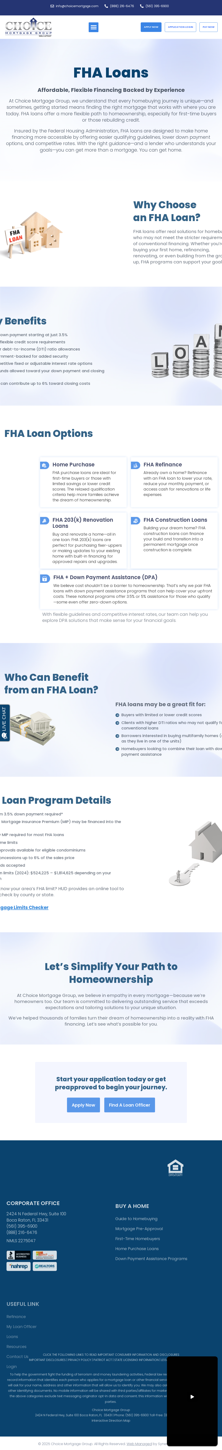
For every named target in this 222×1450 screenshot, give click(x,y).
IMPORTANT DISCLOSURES (47, 1368)
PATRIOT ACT (102, 1368)
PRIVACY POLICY (79, 1368)
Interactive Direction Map (111, 1433)
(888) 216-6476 (22, 1293)
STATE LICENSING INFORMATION (136, 1368)
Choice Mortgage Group (111, 1423)
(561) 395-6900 (22, 1287)
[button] (93, 27)
